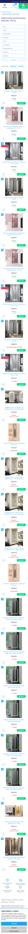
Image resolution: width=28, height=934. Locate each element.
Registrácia (23, 1)
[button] (14, 60)
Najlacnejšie (13, 66)
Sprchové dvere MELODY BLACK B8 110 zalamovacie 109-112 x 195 (14, 127)
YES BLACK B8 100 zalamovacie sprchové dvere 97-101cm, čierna (14, 858)
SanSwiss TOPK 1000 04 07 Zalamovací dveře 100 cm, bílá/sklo (14, 686)
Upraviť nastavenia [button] (14, 931)
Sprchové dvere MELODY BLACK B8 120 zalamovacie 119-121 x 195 (14, 269)
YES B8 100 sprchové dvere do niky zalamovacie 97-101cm (14, 822)
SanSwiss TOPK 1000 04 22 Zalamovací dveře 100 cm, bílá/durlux (14, 720)
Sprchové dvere (7, 11)
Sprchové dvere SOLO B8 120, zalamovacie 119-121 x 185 (14, 162)
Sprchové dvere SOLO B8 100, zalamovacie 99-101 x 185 (14, 374)
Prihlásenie (15, 1)
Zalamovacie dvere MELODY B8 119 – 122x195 (14, 91)
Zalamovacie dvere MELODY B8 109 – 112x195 (14, 198)
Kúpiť (21, 103)
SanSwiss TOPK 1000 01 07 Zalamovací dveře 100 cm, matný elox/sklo (14, 618)
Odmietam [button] (14, 927)
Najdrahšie (21, 66)
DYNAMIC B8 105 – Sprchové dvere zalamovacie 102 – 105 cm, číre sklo (14, 513)
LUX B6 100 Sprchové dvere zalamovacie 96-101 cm (14, 443)
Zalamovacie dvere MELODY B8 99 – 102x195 (14, 340)
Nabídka (4, 6)
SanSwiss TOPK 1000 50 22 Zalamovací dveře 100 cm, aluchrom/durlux (14, 788)
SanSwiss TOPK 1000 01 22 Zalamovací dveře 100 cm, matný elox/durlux (14, 652)
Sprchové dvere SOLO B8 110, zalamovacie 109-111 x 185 (14, 304)
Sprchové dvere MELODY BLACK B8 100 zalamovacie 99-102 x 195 (14, 233)
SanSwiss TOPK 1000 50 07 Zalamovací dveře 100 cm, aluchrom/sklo (14, 754)
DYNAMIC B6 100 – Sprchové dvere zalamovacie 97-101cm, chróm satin (14, 408)
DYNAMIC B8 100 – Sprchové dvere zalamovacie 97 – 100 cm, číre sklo (14, 477)
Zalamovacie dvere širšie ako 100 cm (11, 14)
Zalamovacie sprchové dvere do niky (10, 13)
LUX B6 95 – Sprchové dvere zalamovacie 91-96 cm (14, 584)
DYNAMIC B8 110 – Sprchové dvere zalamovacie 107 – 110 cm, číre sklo (14, 548)
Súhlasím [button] (14, 923)
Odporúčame (5, 66)
